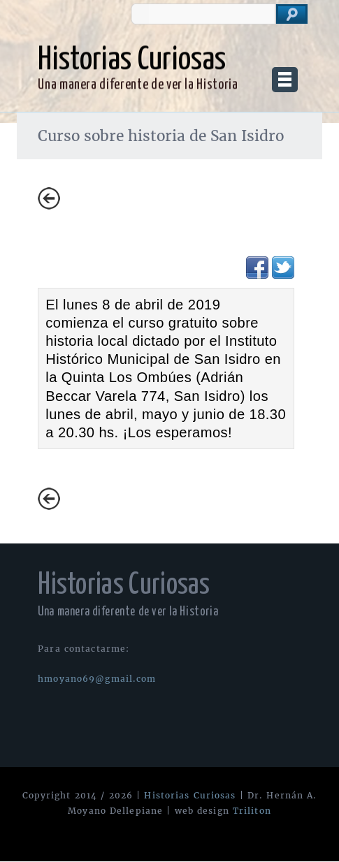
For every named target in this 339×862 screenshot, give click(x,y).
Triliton (252, 810)
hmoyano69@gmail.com (97, 678)
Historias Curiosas (190, 795)
